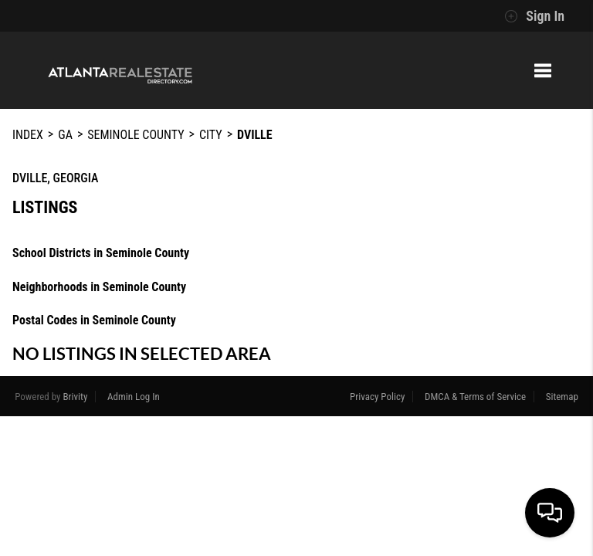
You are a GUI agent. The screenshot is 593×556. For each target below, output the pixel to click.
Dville (255, 134)
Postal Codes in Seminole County (94, 320)
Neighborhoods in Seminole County (99, 287)
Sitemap (562, 396)
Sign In (534, 16)
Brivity (75, 396)
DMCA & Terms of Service (475, 396)
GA (65, 134)
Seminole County (135, 134)
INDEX (27, 134)
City (210, 134)
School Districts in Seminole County (100, 253)
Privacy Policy (377, 396)
